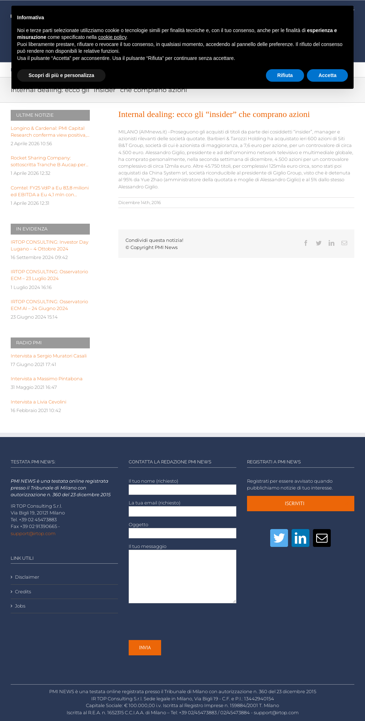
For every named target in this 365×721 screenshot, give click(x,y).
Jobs (20, 606)
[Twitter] (279, 538)
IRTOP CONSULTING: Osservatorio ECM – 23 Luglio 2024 (49, 275)
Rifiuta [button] (285, 75)
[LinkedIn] (300, 538)
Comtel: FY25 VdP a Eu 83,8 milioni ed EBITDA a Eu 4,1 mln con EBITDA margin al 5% (50, 191)
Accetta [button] (327, 75)
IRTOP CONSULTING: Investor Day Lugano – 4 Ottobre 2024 (49, 245)
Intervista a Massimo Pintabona (47, 378)
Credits (23, 591)
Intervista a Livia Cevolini (38, 402)
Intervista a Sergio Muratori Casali (49, 356)
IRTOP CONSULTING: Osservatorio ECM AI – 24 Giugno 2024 (49, 305)
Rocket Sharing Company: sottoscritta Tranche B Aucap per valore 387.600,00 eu (48, 161)
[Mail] (322, 538)
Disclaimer (27, 577)
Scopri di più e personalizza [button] (61, 75)
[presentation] (183, 621)
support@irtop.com (33, 533)
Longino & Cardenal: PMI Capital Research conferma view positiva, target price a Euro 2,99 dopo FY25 (50, 132)
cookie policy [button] (112, 37)
